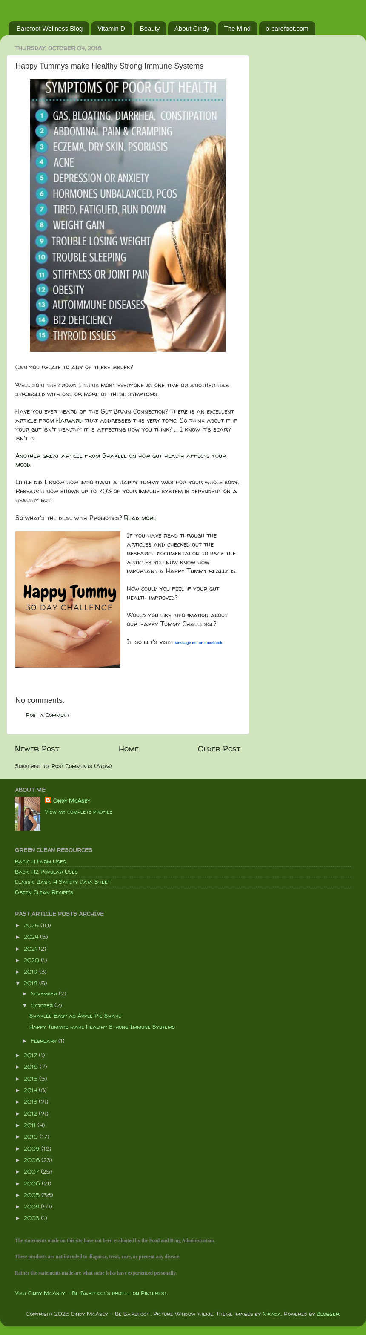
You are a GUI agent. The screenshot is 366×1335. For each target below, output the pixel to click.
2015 (31, 1078)
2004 (32, 1206)
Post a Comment (47, 715)
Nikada (272, 1314)
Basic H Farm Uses (40, 861)
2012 (31, 1113)
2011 (30, 1125)
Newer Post (37, 748)
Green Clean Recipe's (44, 892)
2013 (31, 1101)
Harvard (69, 420)
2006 (33, 1183)
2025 (32, 925)
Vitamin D (111, 28)
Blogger (328, 1314)
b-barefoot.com (287, 28)
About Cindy (191, 28)
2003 (32, 1218)
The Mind (237, 28)
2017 (31, 1055)
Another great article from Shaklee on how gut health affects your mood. (120, 460)
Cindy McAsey (71, 800)
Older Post (219, 748)
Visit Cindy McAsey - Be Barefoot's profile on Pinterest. (91, 1293)
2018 (31, 983)
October (42, 1005)
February (44, 1040)
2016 (32, 1066)
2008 (32, 1160)
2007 (32, 1171)
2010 (32, 1136)
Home (129, 748)
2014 (31, 1090)
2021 (31, 948)
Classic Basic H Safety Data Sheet (62, 882)
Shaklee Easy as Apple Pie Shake (75, 1015)
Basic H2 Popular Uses (46, 871)
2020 (32, 960)
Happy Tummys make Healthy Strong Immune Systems (102, 1026)
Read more (140, 517)
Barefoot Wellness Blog (50, 28)
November (45, 993)
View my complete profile (78, 811)
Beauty (150, 28)
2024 (32, 937)
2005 (32, 1195)
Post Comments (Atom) (81, 766)
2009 (32, 1148)
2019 (31, 971)
